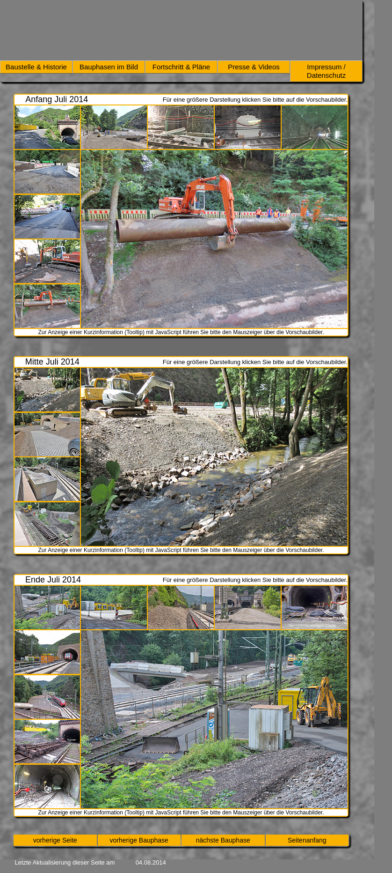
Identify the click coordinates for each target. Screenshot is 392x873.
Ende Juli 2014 (53, 579)
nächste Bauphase (223, 840)
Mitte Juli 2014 (52, 361)
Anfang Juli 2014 (56, 99)
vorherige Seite (55, 840)
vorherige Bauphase (139, 840)
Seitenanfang (307, 840)
